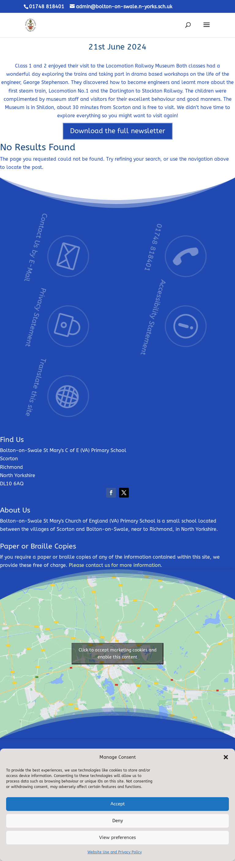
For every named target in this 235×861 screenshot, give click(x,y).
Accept (117, 804)
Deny (117, 820)
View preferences (117, 837)
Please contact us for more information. (115, 565)
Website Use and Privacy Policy (115, 852)
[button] (226, 757)
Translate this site (56, 370)
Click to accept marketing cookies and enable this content (118, 654)
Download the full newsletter (117, 131)
